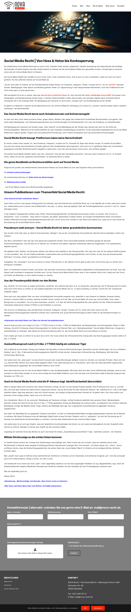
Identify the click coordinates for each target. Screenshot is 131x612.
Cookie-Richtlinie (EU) (11, 589)
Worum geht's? (14, 524)
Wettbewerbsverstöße (16, 182)
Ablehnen (98, 608)
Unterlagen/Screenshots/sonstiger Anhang (25, 542)
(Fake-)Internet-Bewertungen (41, 177)
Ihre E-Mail (93, 512)
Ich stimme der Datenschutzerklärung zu (87, 546)
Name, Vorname (13, 512)
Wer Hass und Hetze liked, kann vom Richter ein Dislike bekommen (32, 486)
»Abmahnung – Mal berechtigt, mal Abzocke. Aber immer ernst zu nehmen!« (36, 481)
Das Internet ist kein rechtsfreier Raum (21, 198)
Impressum (7, 585)
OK (85, 608)
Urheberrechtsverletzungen (18, 172)
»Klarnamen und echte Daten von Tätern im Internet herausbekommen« (34, 320)
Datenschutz (74, 542)
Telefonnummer (54, 512)
